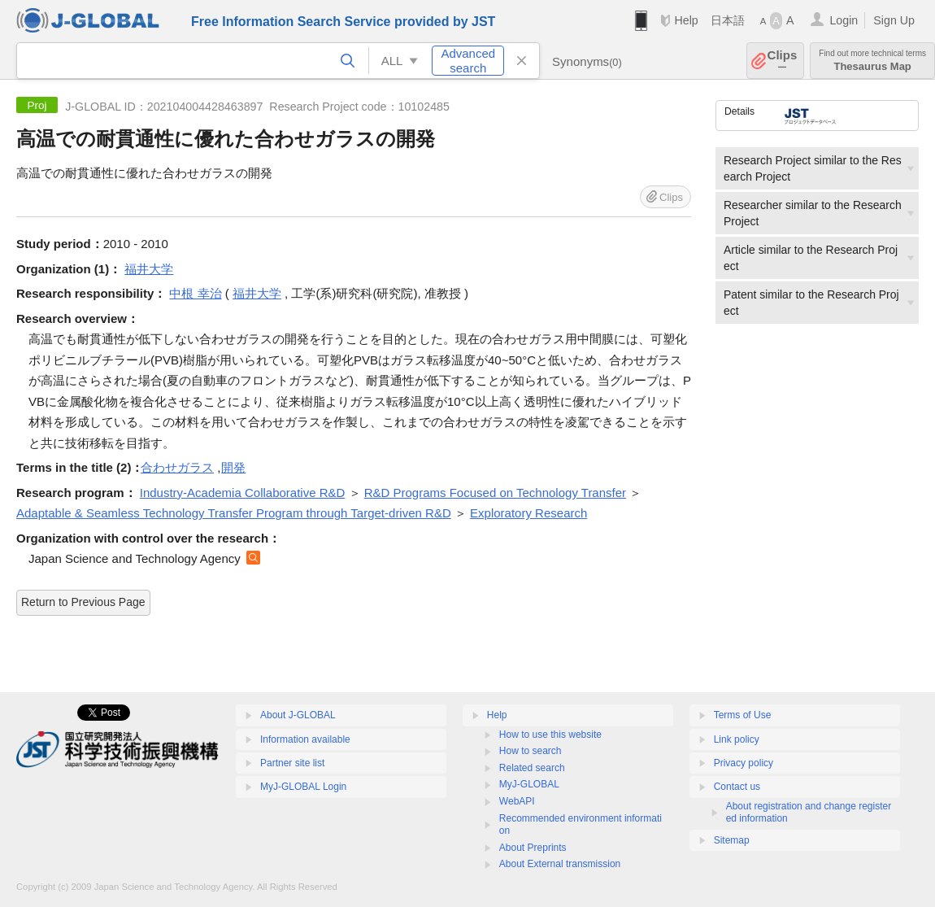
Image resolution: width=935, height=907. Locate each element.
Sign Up (894, 20)
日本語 (728, 20)
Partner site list (292, 763)
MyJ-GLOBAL (529, 784)
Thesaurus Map (872, 60)
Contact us (737, 786)
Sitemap (732, 840)
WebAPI (517, 801)
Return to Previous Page (83, 601)
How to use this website (550, 734)
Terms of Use (743, 715)
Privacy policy (743, 763)
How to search (530, 751)
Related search (532, 768)
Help (686, 20)
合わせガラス (177, 467)
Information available (305, 739)
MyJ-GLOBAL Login (303, 786)
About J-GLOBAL (298, 715)
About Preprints (533, 847)
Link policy (736, 739)
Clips (783, 60)
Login (843, 20)
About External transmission (559, 864)
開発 (233, 467)
